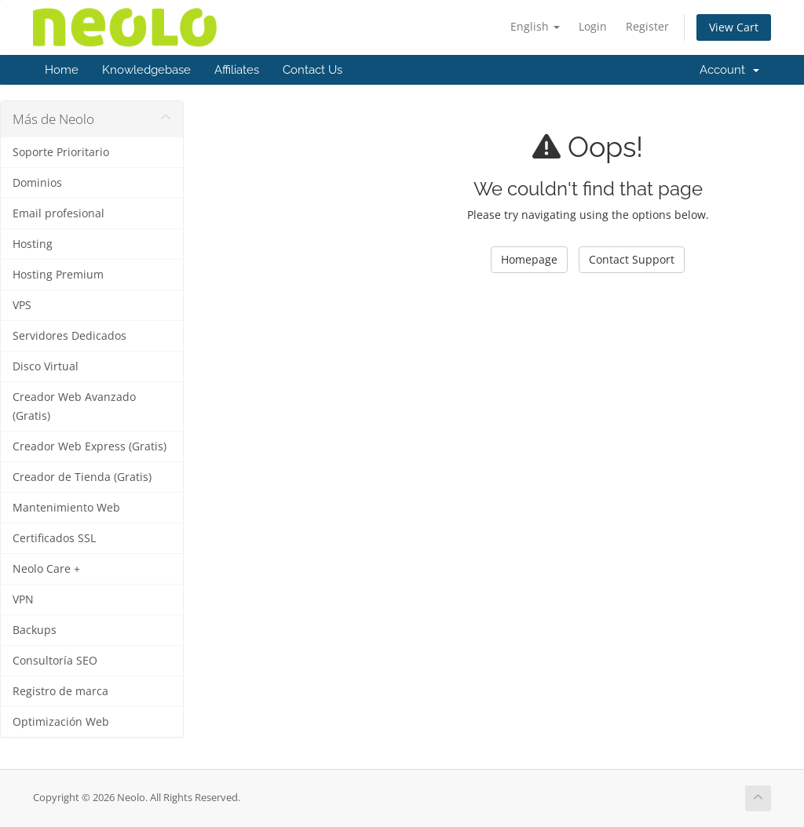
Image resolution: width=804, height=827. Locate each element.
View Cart (733, 27)
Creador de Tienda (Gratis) (82, 477)
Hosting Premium (58, 275)
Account (729, 70)
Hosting (33, 244)
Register (647, 26)
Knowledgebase (146, 70)
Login (593, 26)
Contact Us (312, 70)
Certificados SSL (54, 538)
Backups (35, 630)
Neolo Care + (46, 569)
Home (62, 70)
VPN (23, 599)
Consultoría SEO (55, 661)
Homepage (529, 259)
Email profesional (58, 213)
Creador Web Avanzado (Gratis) (74, 406)
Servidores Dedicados (69, 336)
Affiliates (236, 70)
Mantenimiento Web (66, 508)
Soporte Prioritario (61, 152)
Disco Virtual (46, 366)
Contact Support (631, 259)
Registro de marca (60, 691)
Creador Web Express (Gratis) (89, 446)
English (535, 26)
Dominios (37, 183)
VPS (22, 305)
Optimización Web (61, 722)
